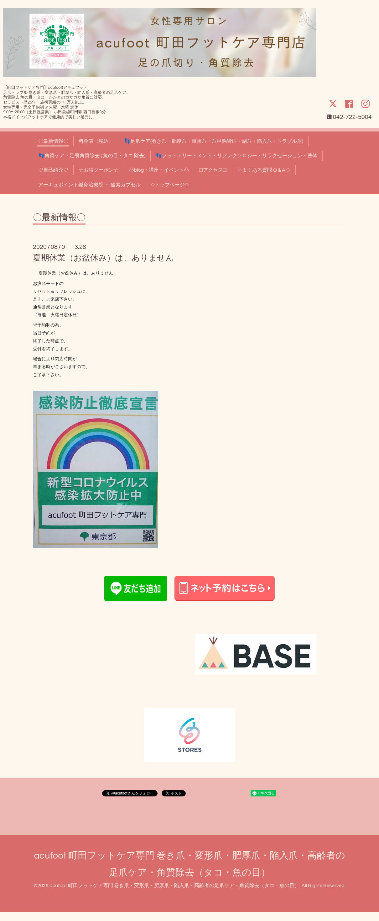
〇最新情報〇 (53, 141)
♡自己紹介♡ (53, 170)
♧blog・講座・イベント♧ (159, 170)
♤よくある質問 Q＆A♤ (263, 170)
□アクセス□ (212, 170)
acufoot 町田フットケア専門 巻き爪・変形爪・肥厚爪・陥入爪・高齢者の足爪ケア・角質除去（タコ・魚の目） (174, 885)
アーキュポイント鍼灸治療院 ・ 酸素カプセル (89, 184)
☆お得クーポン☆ (99, 170)
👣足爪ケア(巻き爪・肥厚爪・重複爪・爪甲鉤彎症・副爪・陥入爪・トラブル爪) (213, 141)
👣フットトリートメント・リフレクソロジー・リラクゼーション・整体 (236, 155)
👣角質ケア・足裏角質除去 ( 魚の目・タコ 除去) (91, 155)
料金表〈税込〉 (96, 141)
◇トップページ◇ (170, 184)
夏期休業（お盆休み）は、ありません (103, 258)
